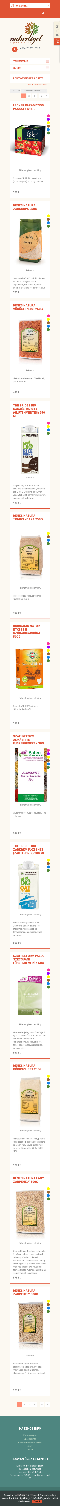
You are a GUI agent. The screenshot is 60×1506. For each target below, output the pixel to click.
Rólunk (30, 1449)
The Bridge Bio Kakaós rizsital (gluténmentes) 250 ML (29, 411)
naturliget (36, 1469)
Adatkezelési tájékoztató (30, 1442)
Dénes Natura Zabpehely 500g (25, 1292)
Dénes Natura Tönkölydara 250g (28, 517)
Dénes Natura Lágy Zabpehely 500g (28, 1180)
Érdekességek (30, 1435)
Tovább (36, 1501)
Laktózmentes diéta (37, 84)
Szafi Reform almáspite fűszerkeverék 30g (28, 739)
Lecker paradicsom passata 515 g (28, 107)
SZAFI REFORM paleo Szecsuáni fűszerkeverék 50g (28, 959)
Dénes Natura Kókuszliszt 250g (27, 1067)
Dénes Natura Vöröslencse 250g (28, 307)
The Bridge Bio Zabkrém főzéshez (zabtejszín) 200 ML (29, 849)
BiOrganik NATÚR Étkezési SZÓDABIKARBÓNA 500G (26, 631)
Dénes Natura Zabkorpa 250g (25, 207)
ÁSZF (30, 1446)
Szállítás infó (30, 1439)
